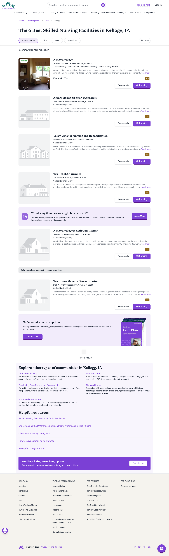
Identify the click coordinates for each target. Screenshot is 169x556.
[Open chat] (161, 548)
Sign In (158, 5)
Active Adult (58, 515)
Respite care (58, 510)
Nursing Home (34, 21)
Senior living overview (62, 532)
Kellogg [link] (57, 21)
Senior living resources (96, 491)
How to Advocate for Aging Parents (36, 441)
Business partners (128, 486)
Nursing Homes (57, 13)
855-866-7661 (143, 5)
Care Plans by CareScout (97, 486)
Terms (51, 547)
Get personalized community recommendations (84, 270)
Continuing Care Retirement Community (108, 13)
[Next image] (46, 73)
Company (149, 13)
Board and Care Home (29, 400)
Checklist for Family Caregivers (34, 434)
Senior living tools (94, 496)
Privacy (44, 547)
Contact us (23, 491)
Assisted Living (21, 13)
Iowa (47, 21)
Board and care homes (62, 496)
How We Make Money (27, 505)
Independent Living (77, 13)
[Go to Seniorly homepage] (9, 5)
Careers (21, 496)
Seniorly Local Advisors (96, 510)
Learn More (139, 216)
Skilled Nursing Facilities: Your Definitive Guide (41, 419)
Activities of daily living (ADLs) (99, 519)
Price (57, 40)
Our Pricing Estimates (27, 510)
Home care (57, 505)
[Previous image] (22, 73)
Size (45, 40)
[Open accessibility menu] (5, 531)
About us (22, 486)
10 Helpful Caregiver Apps (31, 449)
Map (145, 40)
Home (21, 21)
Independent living (61, 491)
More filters (72, 40)
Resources (135, 13)
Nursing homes (59, 527)
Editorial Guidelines (26, 519)
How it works (92, 500)
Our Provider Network (96, 505)
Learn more (32, 337)
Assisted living (59, 486)
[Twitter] (144, 547)
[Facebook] (135, 547)
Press (20, 500)
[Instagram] (139, 547)
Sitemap (58, 547)
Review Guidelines (26, 515)
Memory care (58, 500)
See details (123, 85)
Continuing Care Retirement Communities (39, 385)
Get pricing (141, 85)
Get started (138, 463)
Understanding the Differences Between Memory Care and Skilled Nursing (54, 426)
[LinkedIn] (149, 547)
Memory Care (39, 13)
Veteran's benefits (94, 515)
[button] (103, 5)
